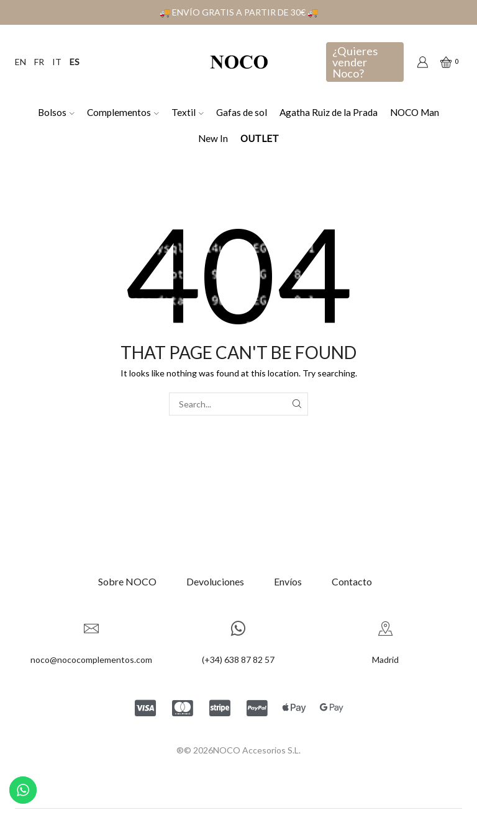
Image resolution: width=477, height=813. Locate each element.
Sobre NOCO (127, 581)
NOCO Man (414, 112)
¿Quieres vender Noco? (355, 62)
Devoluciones (215, 581)
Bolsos (56, 112)
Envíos (288, 581)
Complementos (123, 112)
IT (56, 61)
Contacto (352, 581)
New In (213, 138)
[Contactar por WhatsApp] (23, 790)
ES (75, 61)
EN (20, 61)
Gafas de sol (241, 112)
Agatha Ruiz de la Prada (328, 112)
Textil (187, 112)
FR (39, 61)
